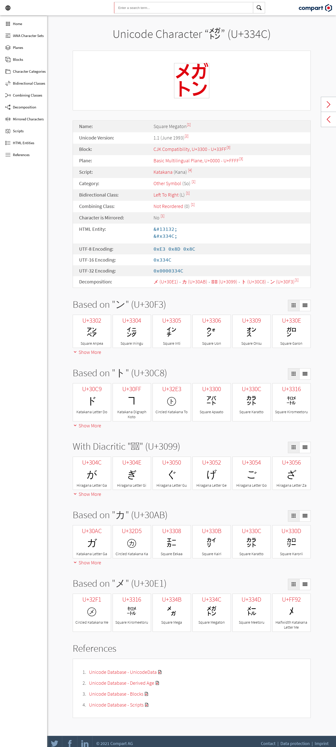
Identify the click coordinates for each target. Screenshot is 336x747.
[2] (186, 136)
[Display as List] (305, 305)
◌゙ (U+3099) (224, 281)
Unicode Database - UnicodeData (123, 672)
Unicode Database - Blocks (116, 694)
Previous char (328, 119)
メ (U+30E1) (165, 281)
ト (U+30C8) (253, 281)
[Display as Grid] (293, 305)
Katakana (163, 172)
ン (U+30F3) (282, 281)
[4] (190, 170)
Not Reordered (168, 206)
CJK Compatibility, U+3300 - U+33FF (189, 149)
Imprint (322, 743)
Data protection (295, 743)
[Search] (259, 8)
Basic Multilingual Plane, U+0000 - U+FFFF (196, 160)
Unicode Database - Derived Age (121, 683)
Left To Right (166, 195)
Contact (268, 743)
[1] (189, 124)
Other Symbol (167, 183)
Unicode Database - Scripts (116, 705)
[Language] (8, 8)
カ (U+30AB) (194, 281)
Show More (87, 352)
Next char (328, 104)
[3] (228, 147)
